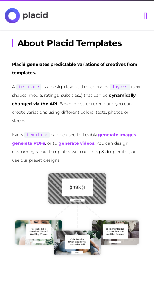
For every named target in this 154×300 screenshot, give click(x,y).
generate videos (76, 143)
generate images (117, 134)
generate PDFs (28, 143)
